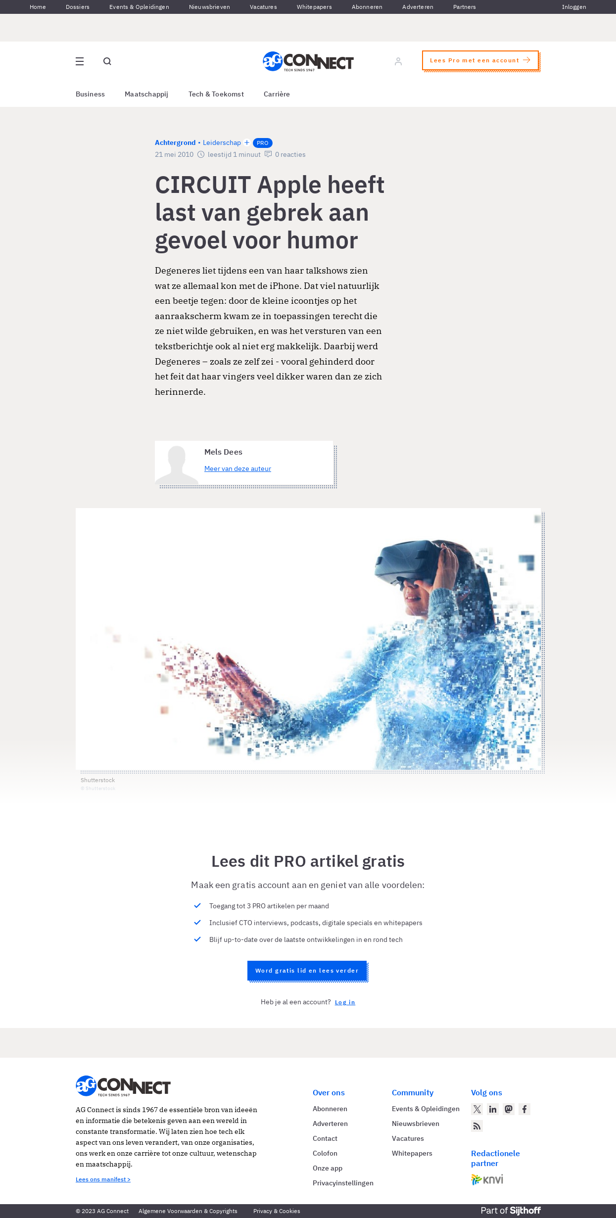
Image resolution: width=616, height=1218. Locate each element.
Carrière (277, 94)
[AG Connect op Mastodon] (509, 1109)
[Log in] (398, 61)
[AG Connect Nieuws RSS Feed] (477, 1126)
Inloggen (574, 6)
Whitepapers (314, 6)
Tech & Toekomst (216, 94)
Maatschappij (147, 94)
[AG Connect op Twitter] (477, 1109)
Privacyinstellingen (343, 1182)
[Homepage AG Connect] (308, 61)
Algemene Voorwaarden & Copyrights (188, 1211)
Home (38, 6)
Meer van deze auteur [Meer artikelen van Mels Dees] (237, 468)
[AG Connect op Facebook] (524, 1109)
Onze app (327, 1168)
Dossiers (78, 6)
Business (90, 94)
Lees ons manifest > (103, 1179)
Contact (325, 1138)
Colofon (325, 1153)
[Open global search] (107, 61)
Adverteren (417, 6)
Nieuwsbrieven (209, 6)
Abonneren (367, 6)
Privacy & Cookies (276, 1211)
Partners (464, 6)
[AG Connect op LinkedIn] (493, 1109)
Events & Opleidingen (139, 6)
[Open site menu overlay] (80, 61)
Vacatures (263, 6)
